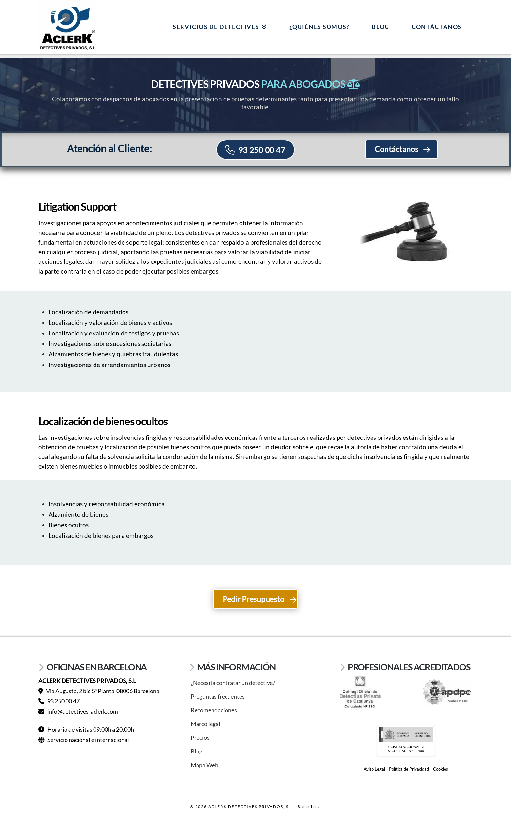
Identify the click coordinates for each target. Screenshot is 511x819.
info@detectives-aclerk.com (78, 711)
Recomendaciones (214, 710)
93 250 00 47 (59, 701)
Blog (196, 751)
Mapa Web (204, 764)
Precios (200, 737)
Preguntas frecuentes (218, 696)
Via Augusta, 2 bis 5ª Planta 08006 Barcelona (98, 690)
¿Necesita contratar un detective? (233, 682)
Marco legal (205, 723)
